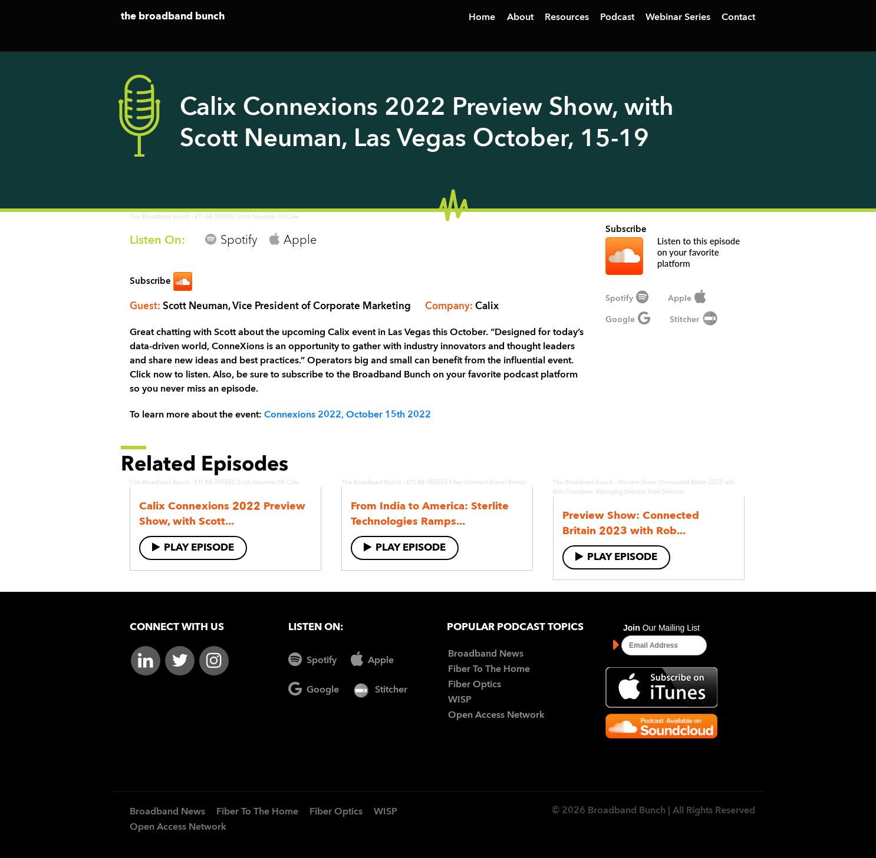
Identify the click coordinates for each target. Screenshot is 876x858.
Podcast (617, 17)
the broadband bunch (173, 17)
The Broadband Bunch (160, 217)
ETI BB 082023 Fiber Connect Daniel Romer (466, 482)
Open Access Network (496, 715)
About (520, 17)
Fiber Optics (474, 685)
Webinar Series (678, 17)
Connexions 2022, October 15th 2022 (347, 415)
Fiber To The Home (489, 669)
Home (482, 17)
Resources (567, 17)
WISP (460, 700)
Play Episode (193, 547)
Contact (738, 17)
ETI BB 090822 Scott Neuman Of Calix (247, 217)
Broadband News (485, 654)
